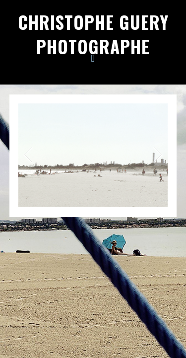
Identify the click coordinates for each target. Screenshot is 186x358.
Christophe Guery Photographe (93, 34)
